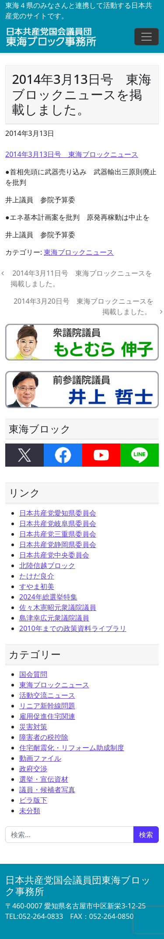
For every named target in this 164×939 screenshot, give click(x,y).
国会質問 (33, 674)
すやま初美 (36, 586)
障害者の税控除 (43, 737)
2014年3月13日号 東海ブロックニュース (71, 154)
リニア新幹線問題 (47, 705)
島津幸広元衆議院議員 (54, 618)
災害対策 (33, 726)
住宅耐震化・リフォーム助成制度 (71, 747)
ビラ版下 (33, 800)
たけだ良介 (36, 576)
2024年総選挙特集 (48, 597)
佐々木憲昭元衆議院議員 (57, 607)
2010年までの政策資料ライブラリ (72, 628)
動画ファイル (40, 758)
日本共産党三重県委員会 (57, 534)
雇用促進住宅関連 (47, 716)
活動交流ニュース (47, 695)
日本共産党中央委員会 (54, 555)
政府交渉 (33, 768)
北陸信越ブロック (47, 565)
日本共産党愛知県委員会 (57, 513)
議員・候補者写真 (47, 789)
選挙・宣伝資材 (43, 779)
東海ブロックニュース (79, 252)
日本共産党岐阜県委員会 (57, 523)
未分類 (29, 810)
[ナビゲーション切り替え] (146, 36)
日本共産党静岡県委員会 (57, 544)
